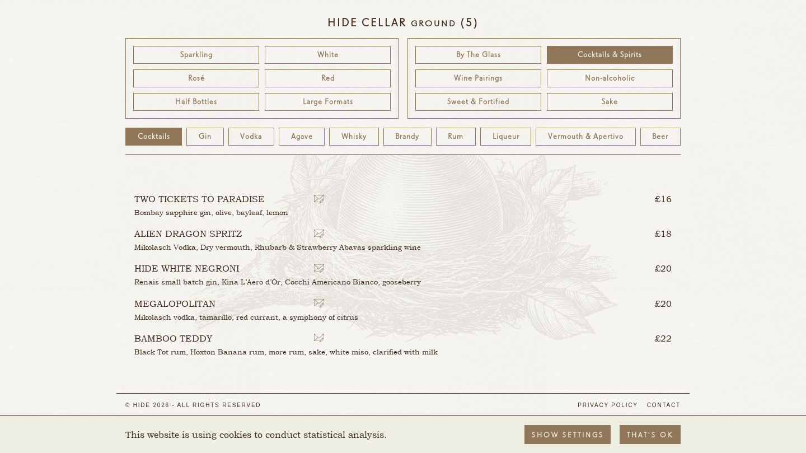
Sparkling (196, 55)
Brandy (407, 137)
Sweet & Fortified (478, 102)
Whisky (354, 137)
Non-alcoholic (610, 78)
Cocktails (154, 137)
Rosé (196, 78)
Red (328, 78)
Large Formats (328, 102)
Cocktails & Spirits (610, 55)
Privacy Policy (608, 405)
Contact (664, 405)
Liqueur (506, 137)
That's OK (650, 435)
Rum (455, 137)
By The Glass (478, 55)
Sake (610, 102)
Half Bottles (196, 102)
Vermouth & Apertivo (586, 137)
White (328, 55)
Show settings (568, 435)
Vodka (251, 137)
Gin (205, 137)
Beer (660, 137)
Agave (302, 137)
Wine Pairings (478, 78)
